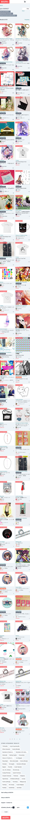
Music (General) (19, 352)
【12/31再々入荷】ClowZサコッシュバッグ (22, 115)
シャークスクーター (20, 637)
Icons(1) (23, 778)
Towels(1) (4, 784)
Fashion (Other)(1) (6, 781)
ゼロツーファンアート (21, 307)
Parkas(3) (4, 764)
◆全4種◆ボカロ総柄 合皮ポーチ (22, 90)
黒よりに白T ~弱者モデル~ (6, 705)
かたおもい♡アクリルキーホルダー (7, 65)
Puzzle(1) (4, 787)
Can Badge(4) (19, 758)
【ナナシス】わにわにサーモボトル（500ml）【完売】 (7, 261)
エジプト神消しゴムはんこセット (23, 450)
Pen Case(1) (11, 784)
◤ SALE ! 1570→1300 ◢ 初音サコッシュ (7, 189)
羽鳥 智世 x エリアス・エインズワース (22, 331)
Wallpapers (2, 657)
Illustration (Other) (3, 399)
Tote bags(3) (11, 764)
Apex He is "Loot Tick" (21, 258)
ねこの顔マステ (19, 543)
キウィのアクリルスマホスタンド (7, 115)
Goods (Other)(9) (16, 749)
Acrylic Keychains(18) (14, 746)
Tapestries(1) (5, 778)
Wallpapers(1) (23, 781)
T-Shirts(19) (4, 746)
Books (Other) (3, 136)
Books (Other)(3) (24, 761)
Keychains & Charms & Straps (6, 38)
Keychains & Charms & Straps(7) (8, 752)
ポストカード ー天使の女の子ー (7, 164)
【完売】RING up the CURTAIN (7, 139)
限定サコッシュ (3, 424)
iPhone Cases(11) (6, 749)
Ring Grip (2, 496)
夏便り (1, 637)
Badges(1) (22, 775)
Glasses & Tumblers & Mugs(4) (8, 758)
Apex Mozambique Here (21, 161)
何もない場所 (19, 521)
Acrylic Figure (3, 111)
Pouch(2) (10, 766)
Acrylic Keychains (3, 329)
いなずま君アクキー (20, 730)
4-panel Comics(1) (17, 772)
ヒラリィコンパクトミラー (22, 660)
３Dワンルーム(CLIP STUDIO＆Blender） (6, 89)
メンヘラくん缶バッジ (5, 543)
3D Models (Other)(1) (14, 778)
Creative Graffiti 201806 (21, 188)
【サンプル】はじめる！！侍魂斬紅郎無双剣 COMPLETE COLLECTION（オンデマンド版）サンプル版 (23, 565)
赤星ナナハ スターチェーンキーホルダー (7, 214)
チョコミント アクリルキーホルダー (23, 40)
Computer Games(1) (6, 775)
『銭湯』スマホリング (5, 497)
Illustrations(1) (16, 769)
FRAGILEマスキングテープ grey (23, 683)
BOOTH (1, 5)
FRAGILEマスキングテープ (6, 682)
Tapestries (2, 635)
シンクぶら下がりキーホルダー (7, 330)
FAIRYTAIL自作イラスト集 (22, 378)
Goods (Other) (18, 446)
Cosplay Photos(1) (6, 772)
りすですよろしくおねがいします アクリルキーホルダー (23, 401)
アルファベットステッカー (6, 283)
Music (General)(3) (14, 761)
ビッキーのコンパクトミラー (6, 566)
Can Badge (2, 541)
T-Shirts (17, 160)
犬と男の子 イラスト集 (21, 285)
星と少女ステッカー (20, 139)
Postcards (2, 160)
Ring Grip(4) (5, 761)
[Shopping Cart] (25, 1)
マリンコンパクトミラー (5, 613)
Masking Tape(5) (13, 755)
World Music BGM (20, 355)
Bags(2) (4, 766)
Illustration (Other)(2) (21, 764)
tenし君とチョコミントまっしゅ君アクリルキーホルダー (22, 425)
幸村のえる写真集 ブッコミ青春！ (7, 520)
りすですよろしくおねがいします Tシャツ (7, 307)
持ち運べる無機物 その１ (21, 497)
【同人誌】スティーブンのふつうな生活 (7, 378)
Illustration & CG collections (21, 282)
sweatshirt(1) (11, 787)
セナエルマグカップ (20, 236)
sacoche (1, 423)
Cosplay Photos (3, 518)
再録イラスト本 (3, 402)
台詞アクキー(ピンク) (5, 472)
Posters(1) (16, 775)
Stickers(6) (4, 755)
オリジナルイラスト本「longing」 (22, 64)
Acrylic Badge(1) (20, 784)
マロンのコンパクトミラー (6, 590)
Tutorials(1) (15, 781)
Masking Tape (18, 541)
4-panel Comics (3, 375)
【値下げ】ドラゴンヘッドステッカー (23, 706)
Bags (17, 111)
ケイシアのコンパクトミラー (22, 588)
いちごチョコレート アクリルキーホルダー (7, 40)
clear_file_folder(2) (6, 769)
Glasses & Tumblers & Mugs (21, 235)
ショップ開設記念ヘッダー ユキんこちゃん (7, 659)
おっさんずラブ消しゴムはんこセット (23, 614)
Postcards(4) (21, 755)
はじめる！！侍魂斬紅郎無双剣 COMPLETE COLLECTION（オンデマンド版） (23, 212)
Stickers (17, 136)
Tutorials (17, 185)
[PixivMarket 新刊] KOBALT (6, 355)
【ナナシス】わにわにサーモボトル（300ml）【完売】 (23, 475)
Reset (23, 10)
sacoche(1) (19, 787)
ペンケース (2, 729)
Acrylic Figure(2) (18, 766)
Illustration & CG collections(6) (22, 752)
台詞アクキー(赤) (4, 447)
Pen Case (2, 727)
